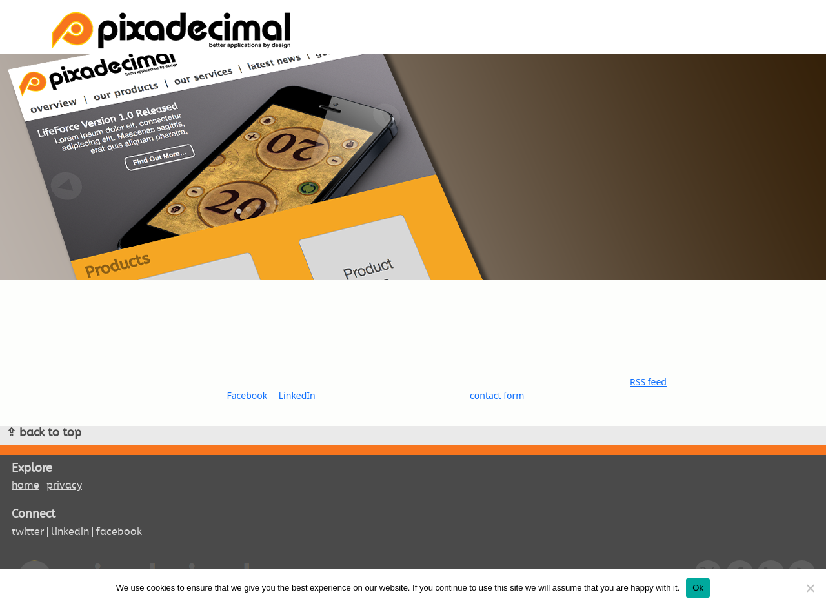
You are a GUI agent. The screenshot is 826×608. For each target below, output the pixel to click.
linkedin (70, 531)
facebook (119, 531)
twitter (28, 531)
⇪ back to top (43, 432)
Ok (697, 588)
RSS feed (648, 382)
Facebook (247, 395)
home (25, 485)
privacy (64, 485)
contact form (497, 395)
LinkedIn (297, 395)
